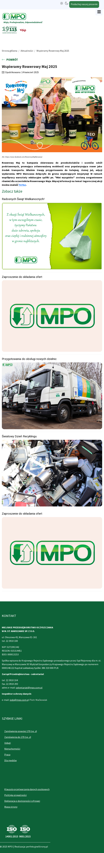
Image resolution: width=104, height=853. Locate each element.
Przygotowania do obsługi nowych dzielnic (29, 359)
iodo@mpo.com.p (19, 699)
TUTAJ (22, 184)
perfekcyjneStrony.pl (37, 846)
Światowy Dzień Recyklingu (19, 436)
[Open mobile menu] (99, 11)
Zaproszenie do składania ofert (22, 277)
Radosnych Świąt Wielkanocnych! (23, 199)
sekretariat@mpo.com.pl (29, 687)
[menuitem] (29, 731)
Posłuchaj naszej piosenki (84, 4)
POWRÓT (10, 59)
